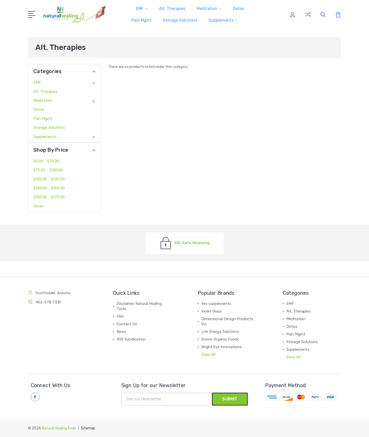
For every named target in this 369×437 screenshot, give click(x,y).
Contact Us (127, 324)
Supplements (223, 20)
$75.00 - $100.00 (48, 170)
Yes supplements (216, 303)
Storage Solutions (180, 20)
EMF (142, 8)
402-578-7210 (48, 302)
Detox (238, 8)
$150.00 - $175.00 (49, 197)
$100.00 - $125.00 (49, 179)
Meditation (209, 8)
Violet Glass (211, 311)
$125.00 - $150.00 (49, 188)
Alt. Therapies (172, 8)
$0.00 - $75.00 (46, 161)
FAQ (120, 316)
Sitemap (88, 428)
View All (208, 354)
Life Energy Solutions (220, 331)
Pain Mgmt (141, 20)
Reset (38, 206)
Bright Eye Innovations (221, 347)
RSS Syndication (131, 339)
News (121, 331)
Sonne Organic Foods (220, 339)
